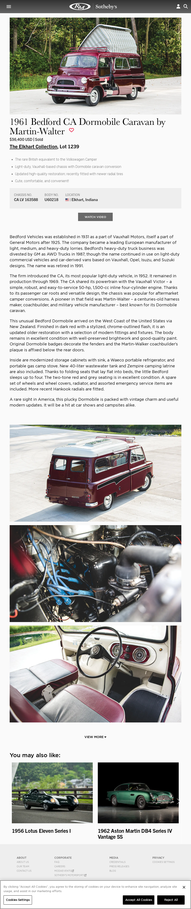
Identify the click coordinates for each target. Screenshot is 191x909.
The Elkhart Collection (33, 146)
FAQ (56, 862)
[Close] (184, 887)
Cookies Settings (163, 862)
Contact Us (24, 871)
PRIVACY (158, 858)
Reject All (171, 900)
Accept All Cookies (138, 900)
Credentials (117, 862)
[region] (95, 894)
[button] (178, 6)
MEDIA (113, 858)
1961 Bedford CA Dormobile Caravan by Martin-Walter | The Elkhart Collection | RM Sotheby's (93, 6)
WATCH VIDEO (95, 217)
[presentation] (12, 801)
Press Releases (119, 866)
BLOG (112, 871)
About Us (23, 862)
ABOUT (22, 858)
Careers (59, 866)
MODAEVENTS (64, 871)
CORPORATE (63, 858)
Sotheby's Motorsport (70, 875)
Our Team (23, 866)
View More (95, 737)
